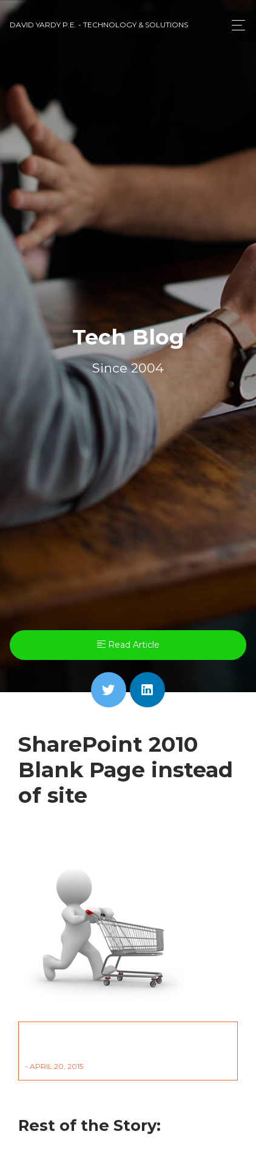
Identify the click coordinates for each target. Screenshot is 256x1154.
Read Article (128, 644)
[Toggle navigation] (235, 25)
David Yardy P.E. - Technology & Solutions (99, 24)
